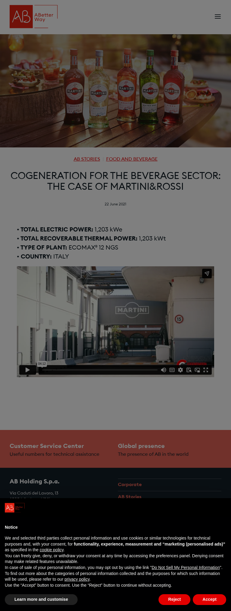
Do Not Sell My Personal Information (186, 567)
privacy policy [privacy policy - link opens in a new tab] (76, 579)
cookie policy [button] (51, 549)
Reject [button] (174, 599)
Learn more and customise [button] (41, 599)
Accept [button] (209, 599)
